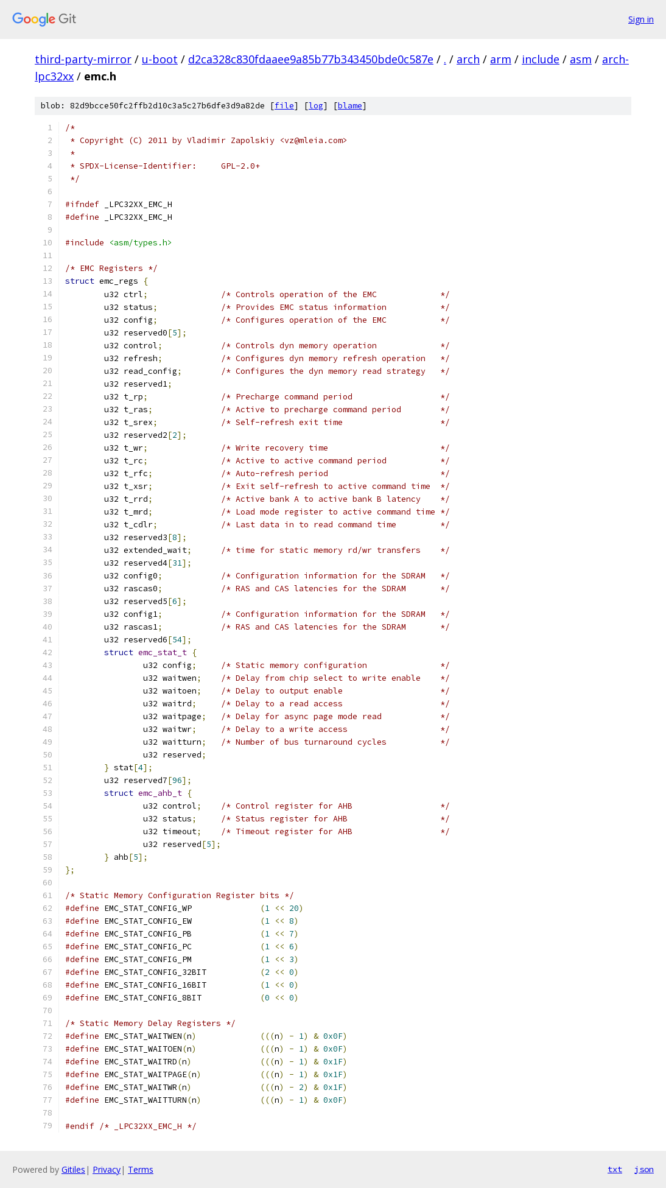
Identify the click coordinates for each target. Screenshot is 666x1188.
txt (615, 1169)
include (540, 59)
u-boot (160, 59)
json (644, 1169)
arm (500, 59)
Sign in (641, 19)
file (284, 105)
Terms (140, 1169)
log (316, 105)
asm (581, 59)
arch (468, 59)
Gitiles (73, 1169)
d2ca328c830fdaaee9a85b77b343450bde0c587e (310, 59)
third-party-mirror (83, 59)
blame (350, 105)
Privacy (107, 1169)
